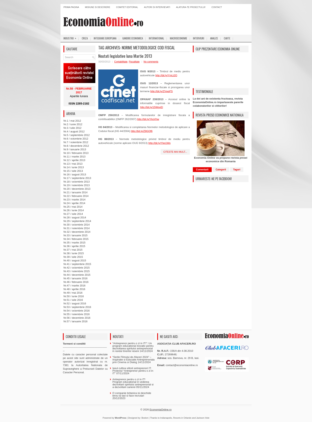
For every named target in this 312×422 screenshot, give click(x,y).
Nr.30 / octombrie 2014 (76, 224)
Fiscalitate (134, 61)
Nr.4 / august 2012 (74, 131)
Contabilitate (121, 61)
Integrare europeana (105, 38)
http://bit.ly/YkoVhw (148, 119)
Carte (227, 38)
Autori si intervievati (157, 7)
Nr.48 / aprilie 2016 (74, 289)
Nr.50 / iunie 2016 (73, 296)
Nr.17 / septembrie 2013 (77, 178)
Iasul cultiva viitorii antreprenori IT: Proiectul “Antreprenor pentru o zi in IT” (132, 371)
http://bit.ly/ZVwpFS (161, 91)
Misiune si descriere (97, 7)
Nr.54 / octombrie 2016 (76, 310)
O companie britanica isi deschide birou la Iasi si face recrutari (131, 394)
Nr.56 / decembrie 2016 (76, 317)
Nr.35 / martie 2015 (74, 242)
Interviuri (198, 38)
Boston (144, 418)
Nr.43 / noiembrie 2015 (76, 271)
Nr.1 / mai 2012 (72, 120)
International (156, 38)
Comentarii (202, 169)
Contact (217, 7)
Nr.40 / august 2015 (74, 260)
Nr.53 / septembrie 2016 (77, 307)
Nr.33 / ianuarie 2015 (75, 235)
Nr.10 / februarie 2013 (76, 152)
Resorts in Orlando (182, 418)
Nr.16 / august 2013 (74, 174)
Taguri (236, 169)
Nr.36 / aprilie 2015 (74, 246)
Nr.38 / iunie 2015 (73, 253)
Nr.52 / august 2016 (74, 303)
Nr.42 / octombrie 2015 (76, 267)
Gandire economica (132, 38)
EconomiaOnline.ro (161, 409)
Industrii (71, 37)
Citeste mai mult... (175, 151)
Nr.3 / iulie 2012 (72, 127)
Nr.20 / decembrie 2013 (76, 188)
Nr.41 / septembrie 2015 (77, 264)
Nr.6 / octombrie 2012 (75, 138)
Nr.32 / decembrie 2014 (76, 231)
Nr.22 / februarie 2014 (76, 195)
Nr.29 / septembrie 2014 (77, 221)
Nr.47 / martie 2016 (74, 285)
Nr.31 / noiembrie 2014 (76, 228)
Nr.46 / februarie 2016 (76, 281)
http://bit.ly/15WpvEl (151, 107)
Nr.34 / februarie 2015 (76, 238)
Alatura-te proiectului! (191, 7)
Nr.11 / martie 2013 (74, 156)
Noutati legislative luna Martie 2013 (125, 56)
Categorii (221, 169)
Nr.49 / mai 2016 (72, 292)
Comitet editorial (127, 7)
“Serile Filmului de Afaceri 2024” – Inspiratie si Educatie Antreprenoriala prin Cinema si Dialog (133, 360)
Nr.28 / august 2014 (74, 217)
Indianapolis (166, 418)
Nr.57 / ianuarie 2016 (75, 321)
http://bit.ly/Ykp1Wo (159, 143)
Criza (85, 38)
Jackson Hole (202, 418)
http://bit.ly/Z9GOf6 (141, 131)
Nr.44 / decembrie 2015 (76, 274)
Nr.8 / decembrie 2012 (76, 145)
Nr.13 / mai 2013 (72, 163)
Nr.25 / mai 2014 (72, 206)
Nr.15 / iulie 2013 (73, 170)
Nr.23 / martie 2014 (74, 199)
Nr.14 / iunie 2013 (73, 167)
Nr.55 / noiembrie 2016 (76, 314)
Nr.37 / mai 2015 (72, 249)
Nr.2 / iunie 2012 (72, 124)
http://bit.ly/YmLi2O (166, 75)
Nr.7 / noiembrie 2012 (75, 142)
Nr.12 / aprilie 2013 (74, 160)
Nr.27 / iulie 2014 (73, 213)
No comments (151, 61)
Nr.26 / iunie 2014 (73, 210)
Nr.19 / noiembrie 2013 (76, 185)
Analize (214, 38)
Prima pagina (71, 7)
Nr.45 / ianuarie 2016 (75, 278)
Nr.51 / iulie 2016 (73, 299)
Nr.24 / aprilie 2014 (74, 203)
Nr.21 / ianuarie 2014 (75, 192)
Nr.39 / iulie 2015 (73, 256)
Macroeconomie (178, 38)
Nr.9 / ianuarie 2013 (74, 149)
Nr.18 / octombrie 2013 (76, 181)
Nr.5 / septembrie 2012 (76, 135)
